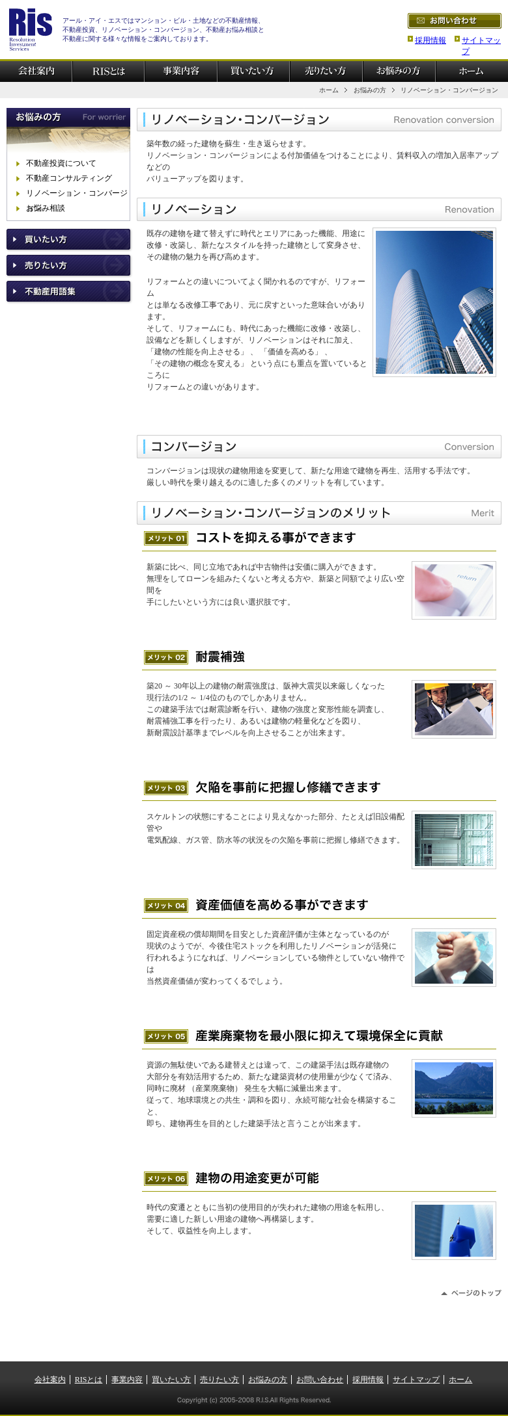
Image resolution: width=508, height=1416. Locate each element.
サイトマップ (416, 1379)
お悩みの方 (370, 90)
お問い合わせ (319, 1379)
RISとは (89, 1379)
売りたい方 (219, 1379)
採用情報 (430, 40)
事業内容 (127, 1379)
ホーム (329, 90)
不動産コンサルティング (69, 178)
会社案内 (50, 1379)
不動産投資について (61, 163)
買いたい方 (171, 1379)
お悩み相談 (45, 208)
